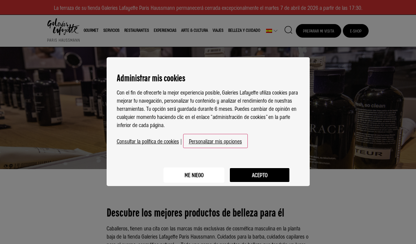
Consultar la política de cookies (148, 138)
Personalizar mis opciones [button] (215, 138)
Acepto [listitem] (258, 171)
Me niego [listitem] (191, 171)
